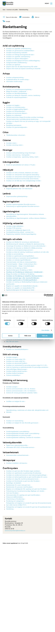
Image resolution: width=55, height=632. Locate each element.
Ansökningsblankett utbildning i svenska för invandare (23, 437)
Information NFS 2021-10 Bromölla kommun (20, 447)
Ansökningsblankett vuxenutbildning (17, 431)
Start (4, 9)
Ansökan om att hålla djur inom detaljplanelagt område (23, 180)
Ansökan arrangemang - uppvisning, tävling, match (22, 156)
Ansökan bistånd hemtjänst (14, 373)
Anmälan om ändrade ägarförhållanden (18, 259)
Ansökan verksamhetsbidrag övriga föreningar (20, 152)
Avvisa (10, 335)
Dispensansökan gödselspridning (16, 196)
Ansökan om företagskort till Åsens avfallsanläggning (22, 60)
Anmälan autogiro (11, 357)
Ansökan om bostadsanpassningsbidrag (19, 89)
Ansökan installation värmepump (16, 463)
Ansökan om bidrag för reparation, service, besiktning (23, 95)
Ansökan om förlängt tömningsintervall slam (20, 54)
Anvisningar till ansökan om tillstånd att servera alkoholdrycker (25, 245)
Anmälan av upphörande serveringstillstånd (19, 255)
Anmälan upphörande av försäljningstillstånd (21, 279)
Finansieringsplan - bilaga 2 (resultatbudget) (20, 265)
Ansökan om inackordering (14, 420)
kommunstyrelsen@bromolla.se (15, 530)
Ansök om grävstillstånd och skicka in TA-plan (20, 164)
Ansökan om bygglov (12, 105)
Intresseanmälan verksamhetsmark (17, 455)
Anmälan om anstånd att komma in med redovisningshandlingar (26, 475)
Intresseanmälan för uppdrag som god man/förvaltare (23, 494)
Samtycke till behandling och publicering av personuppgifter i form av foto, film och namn (27, 340)
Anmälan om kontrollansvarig (15, 107)
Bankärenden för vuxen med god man (18, 485)
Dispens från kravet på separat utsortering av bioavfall (23, 68)
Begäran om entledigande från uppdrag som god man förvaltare (26, 488)
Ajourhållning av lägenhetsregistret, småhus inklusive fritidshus (26, 218)
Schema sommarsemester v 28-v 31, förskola (20, 388)
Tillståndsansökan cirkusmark (15, 135)
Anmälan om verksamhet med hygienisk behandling (22, 174)
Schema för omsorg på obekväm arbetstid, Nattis (21, 392)
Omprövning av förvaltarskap (15, 498)
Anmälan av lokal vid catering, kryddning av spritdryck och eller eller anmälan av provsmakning (27, 253)
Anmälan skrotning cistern (14, 145)
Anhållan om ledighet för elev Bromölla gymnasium (22, 422)
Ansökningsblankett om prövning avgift (18, 435)
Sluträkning (9, 508)
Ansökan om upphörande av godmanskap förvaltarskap (23, 473)
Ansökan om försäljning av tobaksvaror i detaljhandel (24, 271)
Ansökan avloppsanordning (14, 77)
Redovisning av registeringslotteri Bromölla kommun (22, 206)
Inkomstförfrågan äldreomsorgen (16, 369)
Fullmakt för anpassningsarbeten (16, 97)
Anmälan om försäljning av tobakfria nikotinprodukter (24, 275)
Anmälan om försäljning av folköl (16, 268)
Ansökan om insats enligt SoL (15, 361)
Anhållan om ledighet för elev (15, 401)
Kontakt (6, 21)
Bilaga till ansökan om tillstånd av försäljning (20, 274)
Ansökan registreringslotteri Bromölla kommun (20, 204)
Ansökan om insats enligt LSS (15, 359)
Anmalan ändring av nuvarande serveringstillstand (22, 258)
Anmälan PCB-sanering (13, 228)
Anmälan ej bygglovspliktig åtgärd (16, 109)
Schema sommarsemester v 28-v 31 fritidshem (21, 390)
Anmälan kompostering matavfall (16, 52)
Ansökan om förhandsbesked (15, 111)
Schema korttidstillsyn (13, 375)
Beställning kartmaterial (13, 125)
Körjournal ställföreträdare (14, 497)
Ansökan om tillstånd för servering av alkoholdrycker (22, 242)
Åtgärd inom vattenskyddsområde (16, 445)
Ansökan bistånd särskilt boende (16, 371)
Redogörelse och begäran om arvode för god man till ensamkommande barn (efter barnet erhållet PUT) (28, 503)
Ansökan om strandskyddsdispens (17, 349)
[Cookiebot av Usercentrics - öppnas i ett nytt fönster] (45, 295)
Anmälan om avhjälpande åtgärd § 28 (18, 230)
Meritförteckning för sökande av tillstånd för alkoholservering (25, 244)
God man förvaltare (12, 492)
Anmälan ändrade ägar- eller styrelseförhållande (22, 278)
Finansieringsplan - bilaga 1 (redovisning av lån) (21, 264)
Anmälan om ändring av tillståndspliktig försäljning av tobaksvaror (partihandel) (26, 282)
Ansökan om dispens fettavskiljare (17, 58)
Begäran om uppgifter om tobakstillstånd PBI (20, 288)
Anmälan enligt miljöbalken (14, 226)
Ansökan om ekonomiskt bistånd (16, 363)
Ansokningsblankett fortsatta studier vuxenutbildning (22, 433)
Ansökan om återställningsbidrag (16, 93)
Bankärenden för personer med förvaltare (19, 487)
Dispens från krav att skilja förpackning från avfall (21, 66)
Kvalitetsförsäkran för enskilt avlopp (17, 79)
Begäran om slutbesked (13, 115)
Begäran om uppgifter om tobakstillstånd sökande (21, 285)
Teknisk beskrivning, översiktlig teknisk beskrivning (22, 119)
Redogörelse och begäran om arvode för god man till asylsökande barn (28, 507)
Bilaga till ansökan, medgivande (16, 91)
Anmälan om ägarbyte (13, 64)
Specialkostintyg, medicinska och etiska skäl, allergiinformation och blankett (27, 411)
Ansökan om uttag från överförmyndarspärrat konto (22, 478)
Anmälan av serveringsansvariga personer (19, 249)
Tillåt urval (27, 335)
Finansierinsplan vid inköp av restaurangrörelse (21, 262)
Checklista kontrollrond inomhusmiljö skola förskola (22, 178)
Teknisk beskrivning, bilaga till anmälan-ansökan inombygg (24, 117)
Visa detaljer (45, 330)
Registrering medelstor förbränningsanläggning (21, 234)
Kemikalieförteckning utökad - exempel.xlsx (19, 232)
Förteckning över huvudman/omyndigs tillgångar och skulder (25, 491)
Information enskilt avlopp (14, 81)
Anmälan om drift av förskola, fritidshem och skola (22, 172)
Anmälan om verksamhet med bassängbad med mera (23, 176)
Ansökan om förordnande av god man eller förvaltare (22, 481)
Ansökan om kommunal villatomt (16, 113)
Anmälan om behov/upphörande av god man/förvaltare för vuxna (26, 477)
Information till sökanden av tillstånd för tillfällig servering (24, 248)
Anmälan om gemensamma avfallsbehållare (20, 50)
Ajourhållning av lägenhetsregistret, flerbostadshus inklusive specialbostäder (25, 215)
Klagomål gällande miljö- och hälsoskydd (19, 188)
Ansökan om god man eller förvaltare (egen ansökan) (23, 471)
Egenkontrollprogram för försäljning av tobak (20, 289)
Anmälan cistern (11, 143)
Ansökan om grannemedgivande (16, 127)
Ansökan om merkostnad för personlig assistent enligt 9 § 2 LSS (26, 365)
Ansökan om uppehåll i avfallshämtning (18, 48)
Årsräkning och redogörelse (15, 501)
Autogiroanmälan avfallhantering (16, 62)
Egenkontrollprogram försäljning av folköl (19, 269)
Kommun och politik (12, 9)
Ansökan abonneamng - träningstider (17, 154)
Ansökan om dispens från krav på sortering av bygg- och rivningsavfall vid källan (28, 122)
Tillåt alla (45, 335)
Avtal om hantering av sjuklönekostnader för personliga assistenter (27, 367)
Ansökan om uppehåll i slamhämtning (18, 56)
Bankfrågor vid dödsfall (13, 483)
